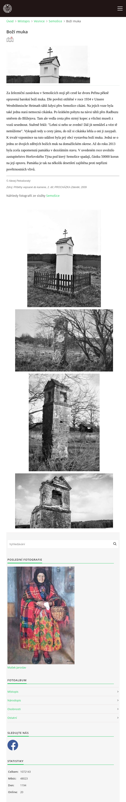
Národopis (14, 700)
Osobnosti (14, 709)
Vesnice (39, 21)
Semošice (55, 21)
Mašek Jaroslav (16, 667)
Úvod (10, 21)
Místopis (24, 21)
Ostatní (12, 718)
